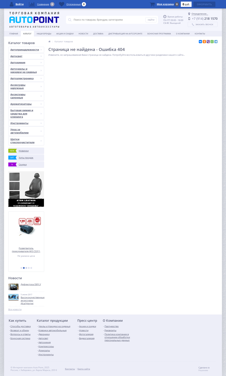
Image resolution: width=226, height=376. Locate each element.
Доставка (98, 33)
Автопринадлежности (26, 49)
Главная (13, 33)
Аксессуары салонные (26, 96)
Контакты (200, 33)
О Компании (183, 33)
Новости (83, 33)
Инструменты (26, 123)
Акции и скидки (64, 33)
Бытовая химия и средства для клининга (26, 113)
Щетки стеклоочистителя (26, 140)
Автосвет (26, 56)
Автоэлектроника (26, 78)
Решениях (203, 370)
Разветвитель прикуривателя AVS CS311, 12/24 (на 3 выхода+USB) (26, 250)
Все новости (15, 309)
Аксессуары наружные (26, 86)
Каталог (27, 33)
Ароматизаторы (26, 104)
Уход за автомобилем (26, 131)
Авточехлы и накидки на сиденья (26, 70)
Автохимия (26, 62)
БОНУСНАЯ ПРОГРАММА (159, 33)
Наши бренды (44, 33)
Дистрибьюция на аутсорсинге (125, 33)
